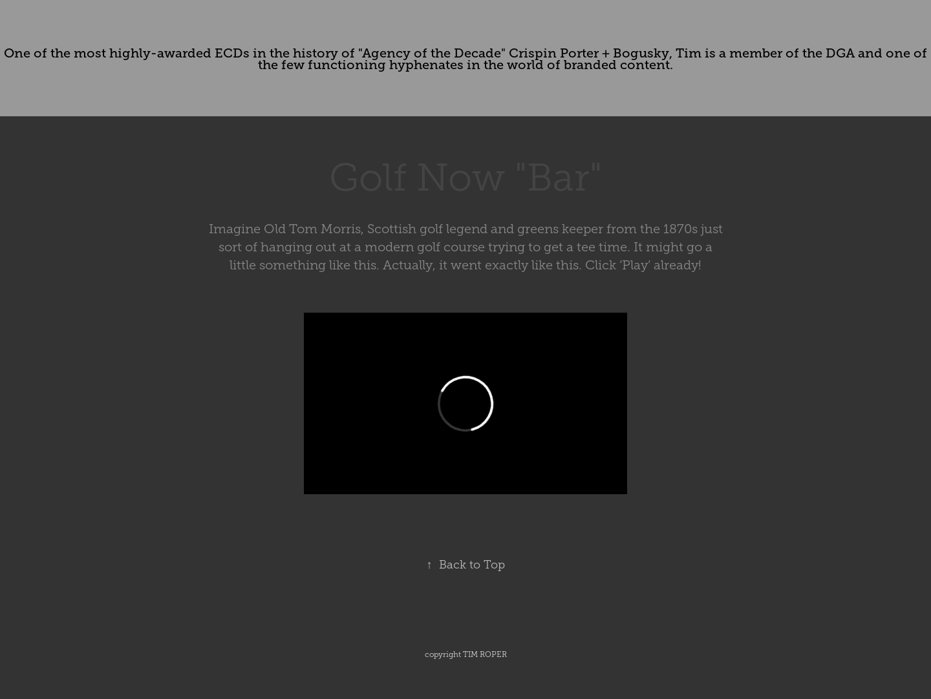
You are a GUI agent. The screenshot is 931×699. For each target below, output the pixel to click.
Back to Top (466, 564)
